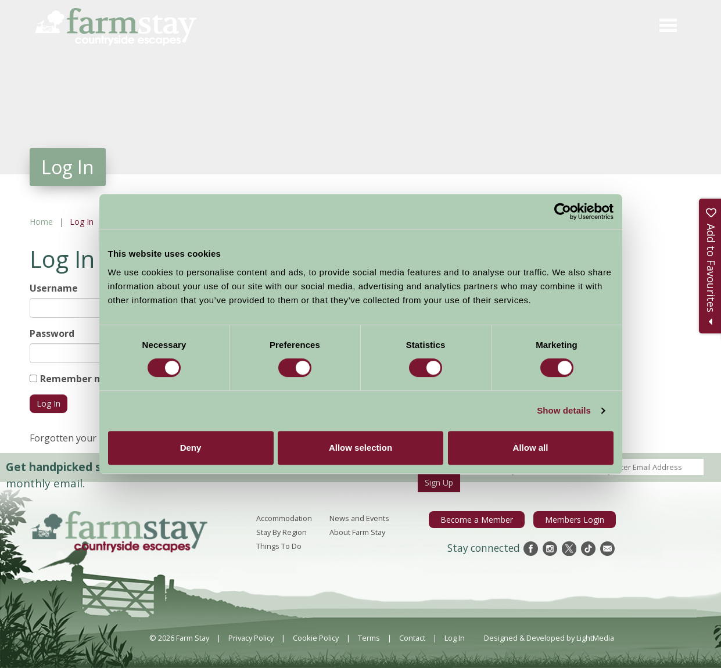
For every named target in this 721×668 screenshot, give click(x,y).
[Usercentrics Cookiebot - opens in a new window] (563, 211)
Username (54, 288)
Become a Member (485, 519)
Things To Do (279, 546)
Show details (564, 410)
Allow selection (360, 447)
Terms (369, 638)
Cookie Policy (316, 638)
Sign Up (439, 482)
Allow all (530, 447)
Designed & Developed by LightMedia (549, 638)
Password (52, 333)
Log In (454, 638)
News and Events (359, 518)
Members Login (577, 519)
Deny (191, 447)
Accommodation (284, 518)
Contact (412, 638)
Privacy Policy (251, 638)
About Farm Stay (357, 532)
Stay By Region (281, 532)
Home (41, 221)
